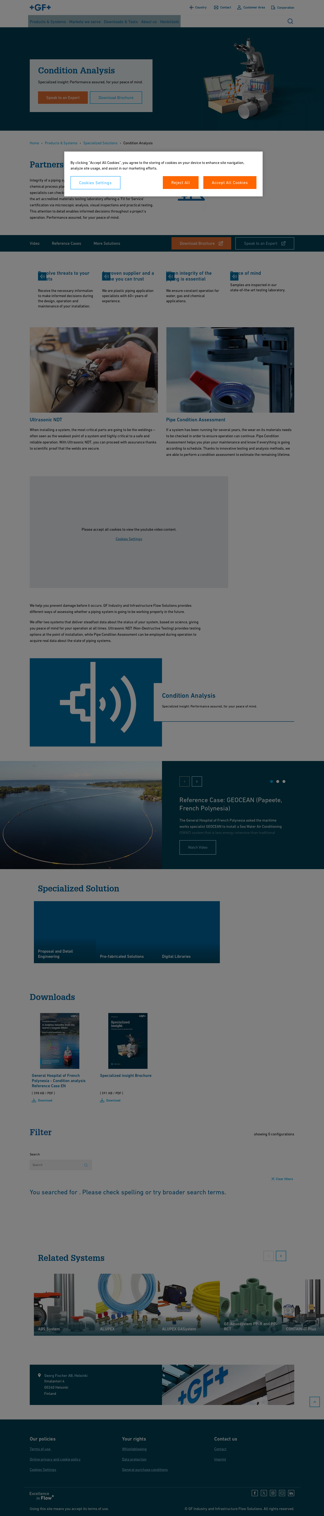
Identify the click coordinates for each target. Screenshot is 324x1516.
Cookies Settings (95, 182)
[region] (163, 174)
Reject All (180, 182)
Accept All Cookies (230, 182)
